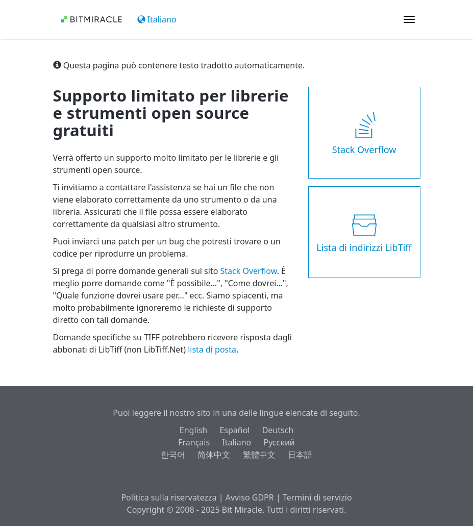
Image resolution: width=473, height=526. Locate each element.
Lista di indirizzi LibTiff (363, 232)
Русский (278, 442)
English (193, 430)
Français (194, 442)
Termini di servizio (317, 497)
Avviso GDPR (250, 497)
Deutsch (278, 430)
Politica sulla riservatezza (168, 497)
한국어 (173, 454)
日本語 (300, 454)
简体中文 (213, 454)
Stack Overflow (248, 271)
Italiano (157, 19)
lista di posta (212, 349)
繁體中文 (259, 454)
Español (234, 430)
